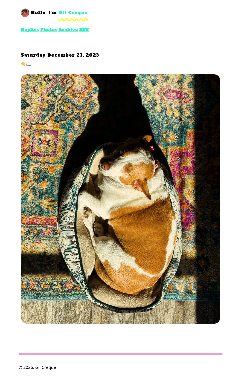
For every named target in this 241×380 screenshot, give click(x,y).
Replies (30, 30)
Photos (48, 30)
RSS (84, 30)
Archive (68, 30)
